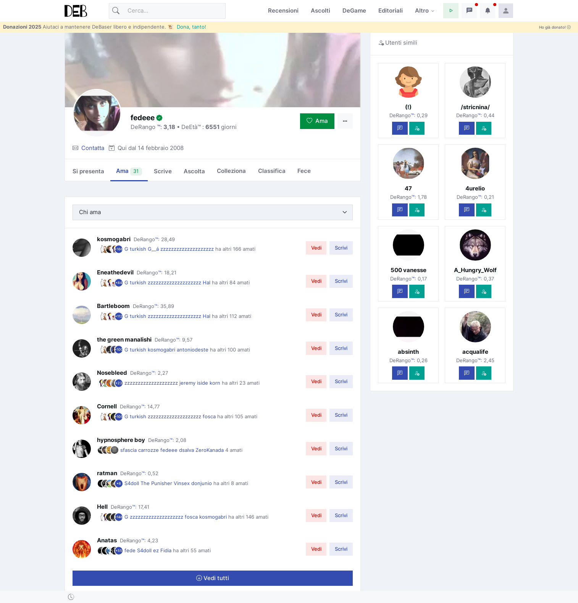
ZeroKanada (210, 450)
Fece (304, 170)
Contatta (92, 148)
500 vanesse (408, 270)
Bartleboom (113, 306)
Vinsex (182, 483)
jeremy (188, 383)
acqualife (475, 351)
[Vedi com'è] (417, 128)
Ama (317, 120)
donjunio (202, 483)
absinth (408, 351)
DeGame (354, 10)
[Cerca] (167, 11)
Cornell (107, 406)
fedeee (169, 450)
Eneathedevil (115, 272)
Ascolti (320, 10)
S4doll (132, 483)
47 (408, 188)
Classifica (272, 170)
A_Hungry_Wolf (475, 270)
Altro (422, 10)
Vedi (316, 248)
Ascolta (194, 171)
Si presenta (88, 171)
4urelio (475, 188)
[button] (451, 10)
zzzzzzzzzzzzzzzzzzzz (187, 249)
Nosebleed (112, 372)
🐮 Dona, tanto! (187, 27)
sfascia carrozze (140, 450)
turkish (139, 249)
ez (156, 550)
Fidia (166, 550)
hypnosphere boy (121, 439)
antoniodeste (193, 350)
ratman (107, 473)
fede (130, 550)
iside (203, 383)
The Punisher (157, 483)
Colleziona (231, 170)
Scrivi (341, 248)
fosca (210, 416)
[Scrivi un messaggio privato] (400, 128)
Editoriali (390, 10)
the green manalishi (124, 339)
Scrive (163, 171)
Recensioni (283, 10)
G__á (154, 249)
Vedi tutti (212, 578)
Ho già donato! (555, 27)
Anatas (107, 540)
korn (216, 383)
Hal (207, 282)
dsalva (187, 450)
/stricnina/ (475, 107)
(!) (408, 107)
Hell (102, 506)
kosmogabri (114, 239)
